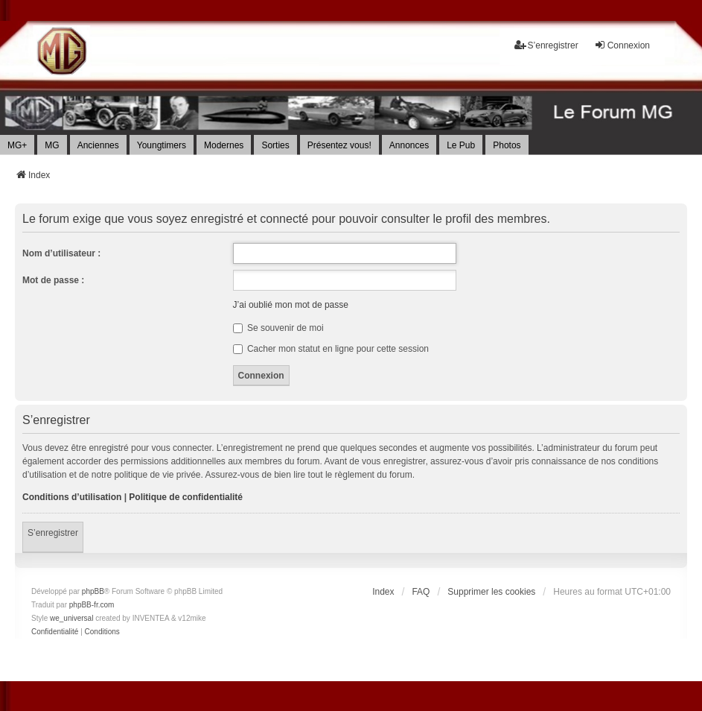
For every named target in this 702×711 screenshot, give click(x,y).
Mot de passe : (53, 280)
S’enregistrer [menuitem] (546, 45)
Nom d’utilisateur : (61, 253)
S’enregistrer (53, 533)
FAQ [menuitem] (421, 592)
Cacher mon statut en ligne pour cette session (331, 349)
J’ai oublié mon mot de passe (290, 305)
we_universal (71, 618)
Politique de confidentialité (186, 497)
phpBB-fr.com (92, 605)
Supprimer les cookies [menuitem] (491, 592)
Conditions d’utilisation (71, 497)
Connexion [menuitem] (622, 45)
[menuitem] (54, 632)
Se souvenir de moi (278, 328)
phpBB (93, 591)
